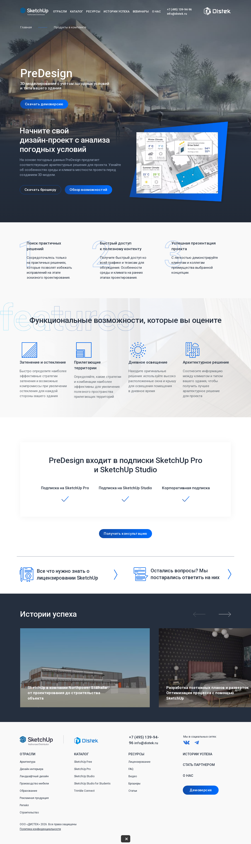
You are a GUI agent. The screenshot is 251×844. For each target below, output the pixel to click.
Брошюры (134, 783)
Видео (132, 776)
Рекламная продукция (34, 798)
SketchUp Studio (84, 776)
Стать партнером (199, 765)
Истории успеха (117, 11)
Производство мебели (34, 783)
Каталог (76, 11)
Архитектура (27, 761)
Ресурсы (93, 11)
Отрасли (60, 11)
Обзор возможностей (88, 190)
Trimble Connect (84, 790)
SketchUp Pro (82, 769)
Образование (28, 790)
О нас (156, 11)
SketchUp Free (83, 761)
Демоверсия (201, 790)
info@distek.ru (177, 13)
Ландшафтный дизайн (34, 776)
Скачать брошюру (40, 190)
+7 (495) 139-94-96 (179, 9)
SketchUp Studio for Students (92, 783)
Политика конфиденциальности (40, 829)
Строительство (29, 812)
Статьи (132, 790)
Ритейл (24, 805)
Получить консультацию (125, 534)
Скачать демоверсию (44, 104)
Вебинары (141, 11)
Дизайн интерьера (31, 769)
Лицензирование (139, 761)
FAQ (130, 769)
